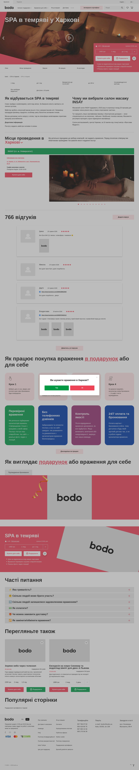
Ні (82, 388)
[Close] (96, 377)
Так (56, 388)
